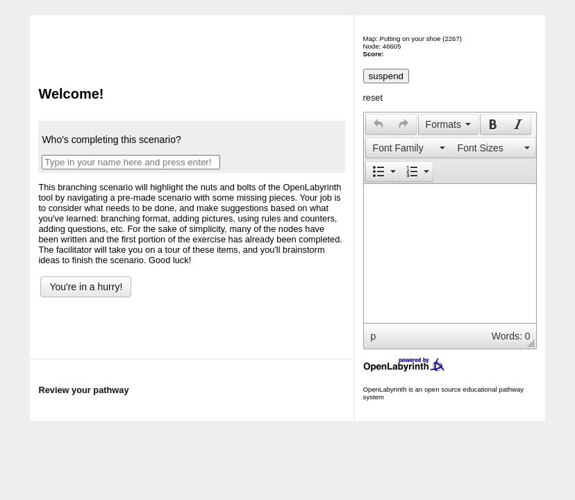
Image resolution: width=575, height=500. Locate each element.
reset (373, 97)
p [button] (373, 336)
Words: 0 (511, 336)
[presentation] (378, 124)
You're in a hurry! (85, 286)
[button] (378, 124)
